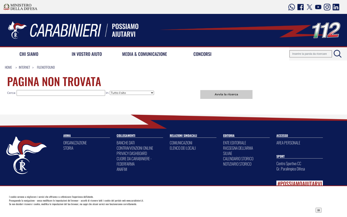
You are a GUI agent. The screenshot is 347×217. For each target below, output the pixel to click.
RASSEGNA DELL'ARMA (238, 148)
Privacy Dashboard (43, 209)
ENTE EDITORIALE (234, 142)
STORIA (68, 148)
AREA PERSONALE (288, 142)
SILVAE (227, 153)
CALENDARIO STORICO (238, 158)
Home (8, 67)
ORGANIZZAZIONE (75, 142)
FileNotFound (46, 67)
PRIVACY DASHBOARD (132, 153)
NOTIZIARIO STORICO (237, 164)
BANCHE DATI (126, 142)
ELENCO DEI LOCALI (183, 148)
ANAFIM (122, 169)
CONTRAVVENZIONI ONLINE (135, 148)
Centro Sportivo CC (288, 163)
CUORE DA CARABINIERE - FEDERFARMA (134, 161)
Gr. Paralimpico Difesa (290, 169)
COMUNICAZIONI (181, 142)
